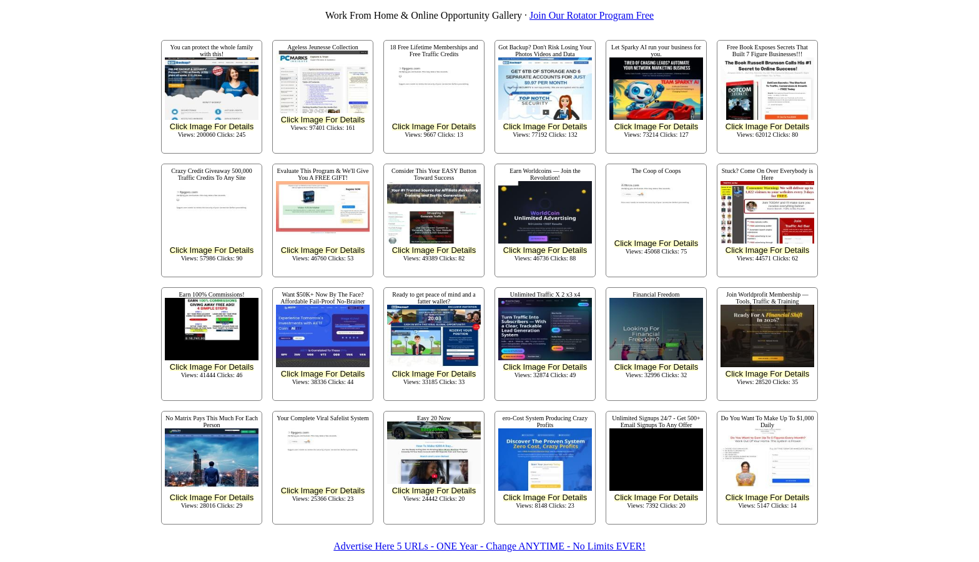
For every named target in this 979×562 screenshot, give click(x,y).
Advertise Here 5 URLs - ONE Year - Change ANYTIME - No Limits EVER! (489, 546)
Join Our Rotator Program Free (591, 15)
